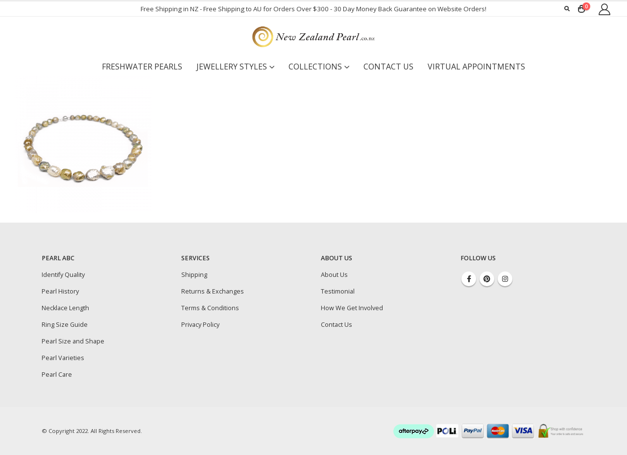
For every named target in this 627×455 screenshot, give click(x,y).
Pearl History (60, 291)
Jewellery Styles (231, 66)
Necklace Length (65, 308)
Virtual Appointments (476, 66)
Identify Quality (63, 275)
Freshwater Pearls (142, 66)
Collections (315, 66)
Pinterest (487, 279)
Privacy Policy (200, 324)
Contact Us (388, 66)
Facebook (468, 279)
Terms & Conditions (210, 308)
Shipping (194, 275)
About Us (334, 275)
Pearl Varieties (63, 358)
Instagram (505, 279)
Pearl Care (57, 374)
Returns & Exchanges (212, 291)
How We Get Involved (352, 308)
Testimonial (338, 291)
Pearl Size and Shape (73, 341)
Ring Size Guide (65, 324)
